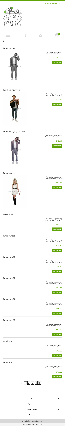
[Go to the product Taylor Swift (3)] (15, 260)
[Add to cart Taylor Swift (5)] (57, 313)
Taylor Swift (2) (9, 235)
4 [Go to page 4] (36, 383)
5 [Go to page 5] (39, 383)
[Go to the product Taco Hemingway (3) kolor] (15, 150)
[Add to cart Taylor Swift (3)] (57, 271)
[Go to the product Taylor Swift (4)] (15, 281)
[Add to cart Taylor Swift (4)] (57, 292)
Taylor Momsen (9, 173)
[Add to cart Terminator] (57, 355)
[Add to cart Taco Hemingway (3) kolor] (57, 146)
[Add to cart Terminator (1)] (57, 376)
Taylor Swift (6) (9, 320)
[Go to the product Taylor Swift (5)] (15, 302)
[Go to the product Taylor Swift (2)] (15, 239)
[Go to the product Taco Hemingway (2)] (15, 108)
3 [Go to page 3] (32, 383)
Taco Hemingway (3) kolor (14, 131)
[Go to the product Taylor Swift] (15, 218)
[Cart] (57, 35)
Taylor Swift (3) (9, 257)
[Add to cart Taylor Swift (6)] (57, 334)
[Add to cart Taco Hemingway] (57, 62)
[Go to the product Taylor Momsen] (15, 191)
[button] (8, 35)
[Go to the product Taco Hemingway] (15, 66)
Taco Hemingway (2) (11, 90)
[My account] (40, 35)
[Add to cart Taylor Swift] (57, 229)
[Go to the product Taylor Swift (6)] (15, 323)
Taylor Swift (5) (9, 299)
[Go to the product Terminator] (15, 344)
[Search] (24, 35)
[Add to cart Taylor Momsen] (57, 187)
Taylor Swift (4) (9, 278)
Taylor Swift (8, 214)
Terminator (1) (9, 362)
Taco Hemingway (10, 48)
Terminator (7, 341)
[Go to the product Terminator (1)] (15, 366)
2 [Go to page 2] (28, 383)
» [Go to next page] (43, 383)
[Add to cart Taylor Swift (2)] (57, 250)
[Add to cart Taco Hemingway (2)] (57, 104)
